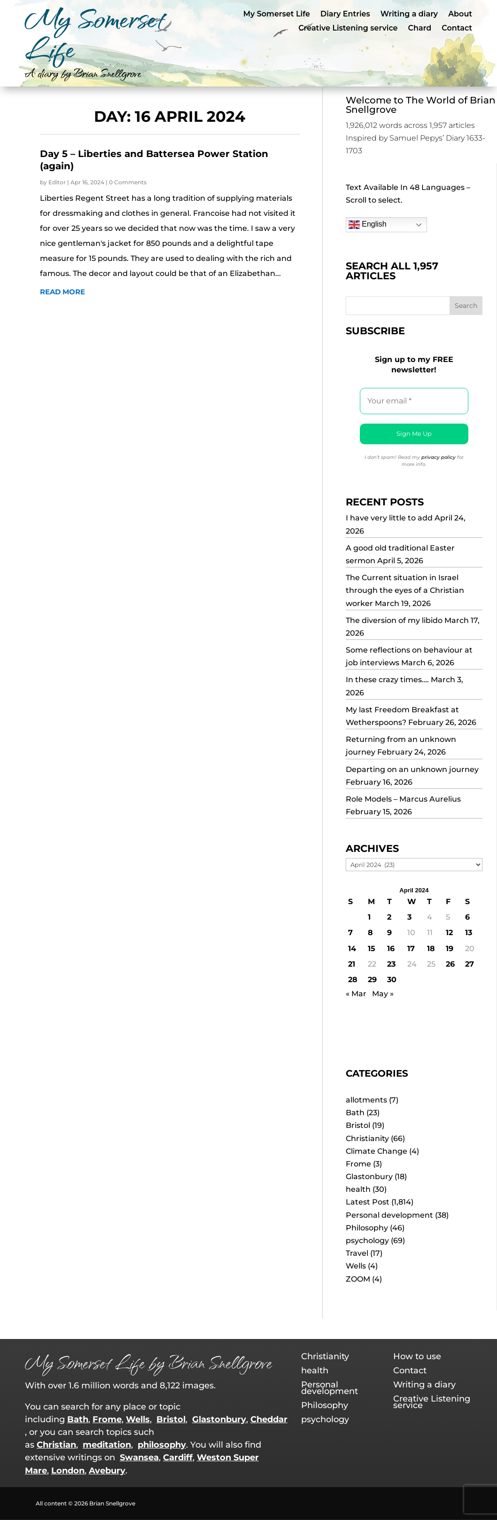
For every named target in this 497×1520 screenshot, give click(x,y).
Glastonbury (369, 1176)
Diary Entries (345, 14)
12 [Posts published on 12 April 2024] (449, 932)
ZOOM (358, 1279)
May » (383, 993)
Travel (357, 1253)
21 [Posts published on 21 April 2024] (351, 964)
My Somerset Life (276, 14)
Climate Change (376, 1151)
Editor (57, 182)
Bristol (358, 1125)
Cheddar (268, 1419)
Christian (56, 1445)
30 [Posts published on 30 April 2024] (391, 979)
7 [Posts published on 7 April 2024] (350, 932)
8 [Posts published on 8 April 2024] (370, 932)
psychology (367, 1240)
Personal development (389, 1215)
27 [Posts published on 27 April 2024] (469, 964)
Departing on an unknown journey (412, 769)
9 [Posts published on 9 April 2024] (389, 932)
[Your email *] (414, 401)
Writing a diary (409, 14)
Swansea (139, 1457)
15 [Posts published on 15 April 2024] (371, 948)
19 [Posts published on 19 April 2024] (449, 948)
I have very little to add (389, 517)
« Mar (356, 993)
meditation (107, 1445)
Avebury (107, 1470)
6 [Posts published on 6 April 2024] (467, 917)
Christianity (367, 1138)
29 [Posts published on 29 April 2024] (372, 979)
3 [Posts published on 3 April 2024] (409, 917)
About (460, 14)
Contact (457, 28)
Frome (358, 1163)
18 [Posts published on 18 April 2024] (431, 948)
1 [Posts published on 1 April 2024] (369, 917)
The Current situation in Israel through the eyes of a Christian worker (405, 590)
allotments (366, 1099)
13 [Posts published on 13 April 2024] (468, 932)
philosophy (162, 1445)
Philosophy (367, 1227)
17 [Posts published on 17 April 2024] (411, 948)
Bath (355, 1112)
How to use (417, 1357)
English (368, 224)
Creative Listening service (347, 28)
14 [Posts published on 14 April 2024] (352, 948)
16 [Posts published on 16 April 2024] (391, 948)
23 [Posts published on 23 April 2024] (391, 964)
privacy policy (438, 457)
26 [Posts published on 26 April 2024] (450, 964)
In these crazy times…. (387, 679)
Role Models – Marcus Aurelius (403, 799)
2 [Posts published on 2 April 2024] (389, 917)
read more (62, 291)
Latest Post (367, 1201)
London (68, 1470)
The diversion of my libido (394, 620)
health (358, 1189)
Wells (356, 1265)
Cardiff (178, 1457)
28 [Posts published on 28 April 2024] (352, 979)
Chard (420, 28)
